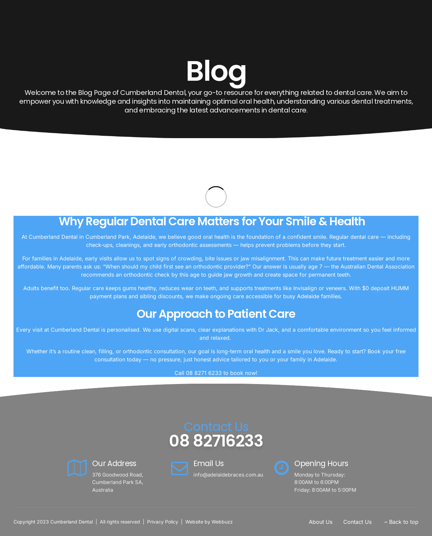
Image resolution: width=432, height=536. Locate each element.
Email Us (208, 463)
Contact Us (357, 521)
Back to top (403, 521)
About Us (320, 521)
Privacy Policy (162, 522)
